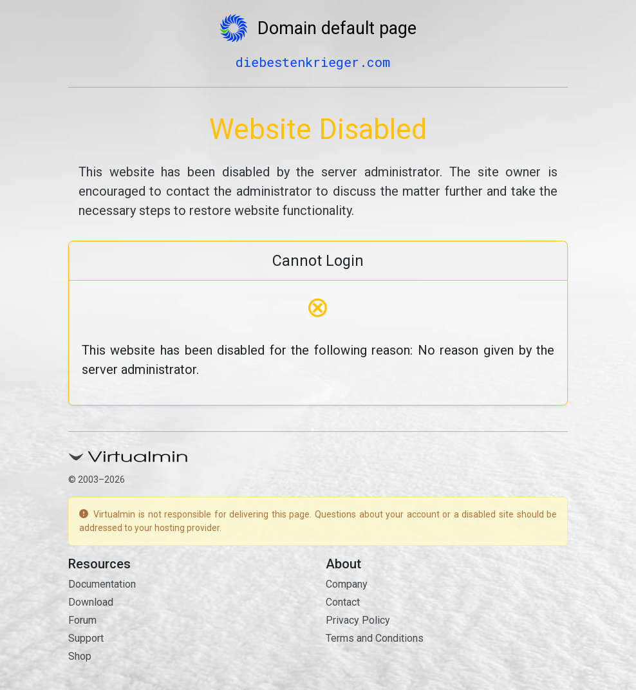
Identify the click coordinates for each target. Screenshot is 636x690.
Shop (79, 656)
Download (90, 602)
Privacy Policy (358, 620)
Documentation (102, 584)
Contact (343, 602)
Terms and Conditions (375, 638)
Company (347, 584)
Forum (82, 620)
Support (86, 638)
